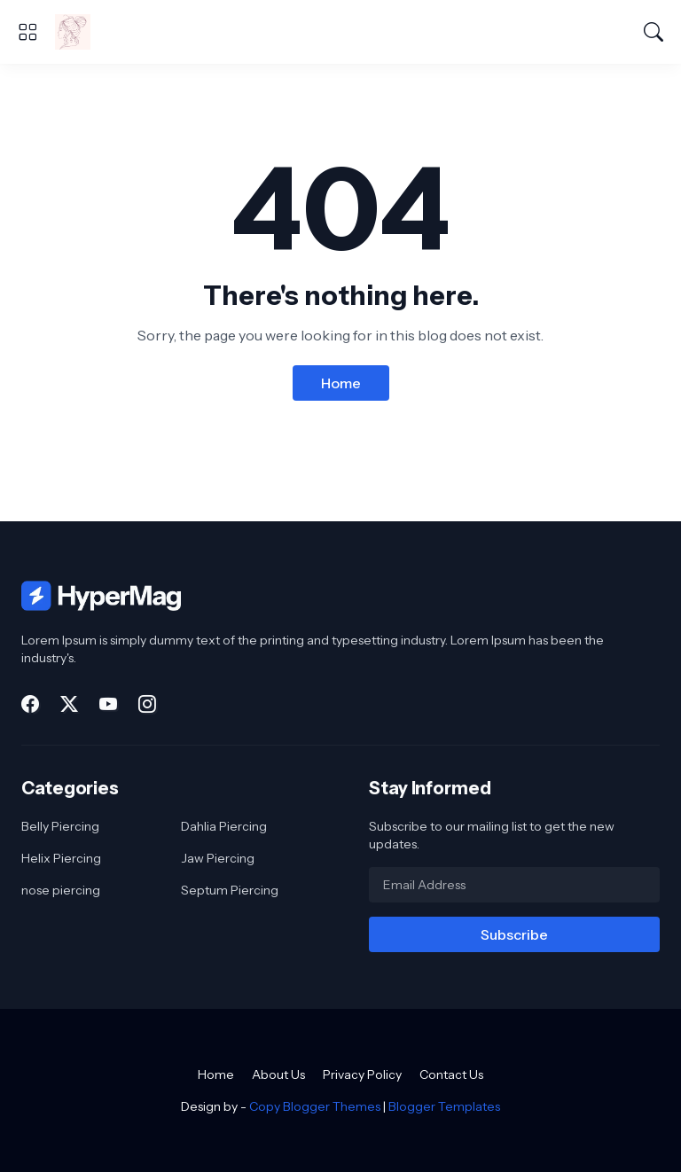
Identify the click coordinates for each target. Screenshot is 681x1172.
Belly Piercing (60, 826)
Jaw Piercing (217, 858)
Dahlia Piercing (224, 826)
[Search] (653, 32)
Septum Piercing (229, 890)
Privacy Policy (362, 1074)
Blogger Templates (444, 1106)
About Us (278, 1074)
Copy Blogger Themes (314, 1106)
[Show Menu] (27, 32)
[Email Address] (514, 884)
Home (341, 383)
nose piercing (60, 890)
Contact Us (451, 1074)
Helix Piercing (61, 858)
